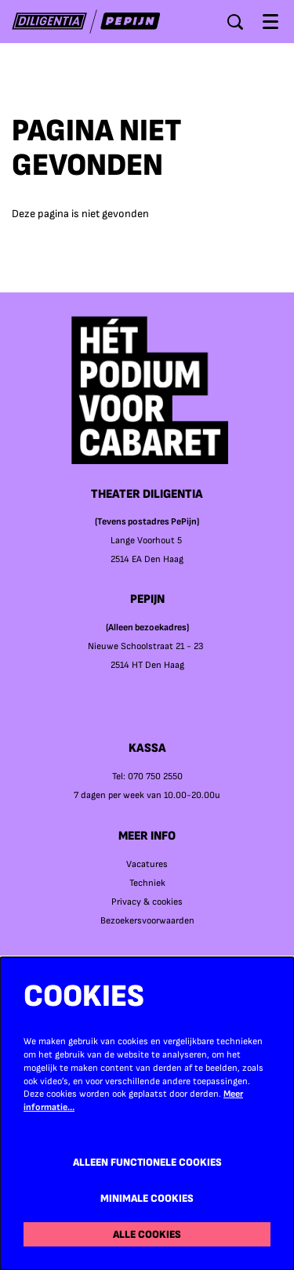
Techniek (147, 883)
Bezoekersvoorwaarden (147, 921)
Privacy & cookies (147, 902)
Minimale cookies (147, 1198)
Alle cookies (147, 1234)
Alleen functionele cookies (147, 1162)
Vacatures (147, 864)
